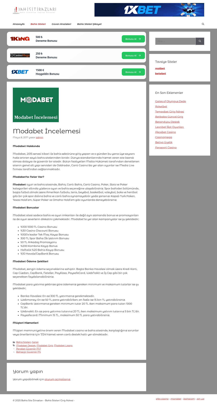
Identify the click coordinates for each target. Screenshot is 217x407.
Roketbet (161, 106)
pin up (200, 398)
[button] (203, 24)
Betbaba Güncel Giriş (169, 116)
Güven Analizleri (61, 24)
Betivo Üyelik (163, 142)
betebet (160, 73)
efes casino (162, 398)
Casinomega (163, 137)
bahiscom (189, 398)
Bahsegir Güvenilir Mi (28, 352)
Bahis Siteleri (38, 24)
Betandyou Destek (167, 121)
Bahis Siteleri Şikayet (89, 24)
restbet (160, 68)
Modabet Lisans (63, 345)
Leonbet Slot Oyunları (169, 126)
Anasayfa (19, 24)
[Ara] (200, 41)
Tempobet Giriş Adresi (169, 111)
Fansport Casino (166, 147)
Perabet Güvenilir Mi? (28, 349)
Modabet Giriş (45, 345)
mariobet (176, 398)
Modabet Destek (26, 345)
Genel (35, 342)
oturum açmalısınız (57, 379)
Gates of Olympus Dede (170, 101)
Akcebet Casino (165, 132)
